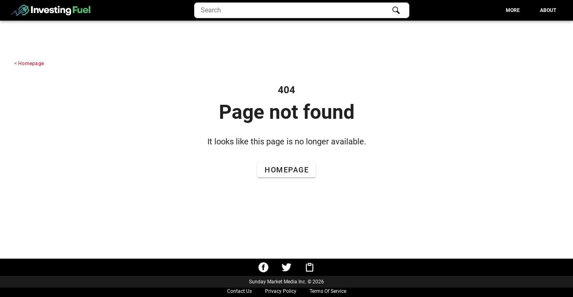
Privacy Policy (280, 291)
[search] (301, 10)
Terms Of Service (328, 291)
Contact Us (239, 291)
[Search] (396, 10)
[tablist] (486, 10)
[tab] (513, 10)
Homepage (31, 63)
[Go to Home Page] (286, 170)
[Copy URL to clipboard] (310, 267)
